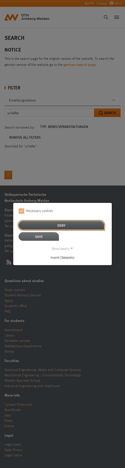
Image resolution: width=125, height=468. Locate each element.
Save (39, 236)
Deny (61, 225)
